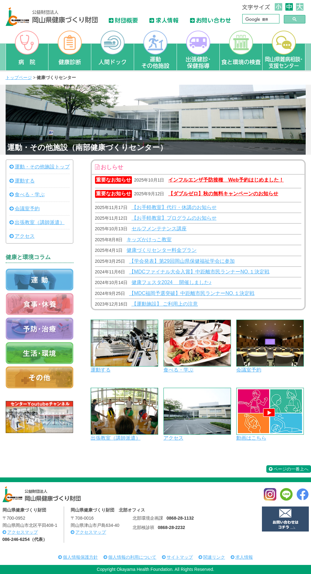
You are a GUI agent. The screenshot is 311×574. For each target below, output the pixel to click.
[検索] (260, 19)
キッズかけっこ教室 (149, 239)
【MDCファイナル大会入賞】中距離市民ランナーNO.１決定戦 (199, 271)
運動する (101, 369)
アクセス (173, 438)
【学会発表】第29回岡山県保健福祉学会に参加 (182, 261)
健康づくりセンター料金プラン (162, 250)
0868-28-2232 (171, 527)
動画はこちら (251, 438)
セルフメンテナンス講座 (159, 228)
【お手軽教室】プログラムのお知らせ (174, 218)
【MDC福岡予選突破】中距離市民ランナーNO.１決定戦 (191, 293)
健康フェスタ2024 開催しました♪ (172, 282)
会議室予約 (248, 369)
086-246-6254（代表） (25, 539)
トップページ (19, 77)
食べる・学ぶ (178, 369)
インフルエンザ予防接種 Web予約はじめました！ (225, 179)
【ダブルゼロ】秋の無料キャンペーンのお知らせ (223, 193)
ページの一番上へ (288, 469)
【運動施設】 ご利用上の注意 (165, 304)
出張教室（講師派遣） (116, 438)
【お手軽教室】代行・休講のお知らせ (174, 207)
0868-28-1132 (180, 518)
